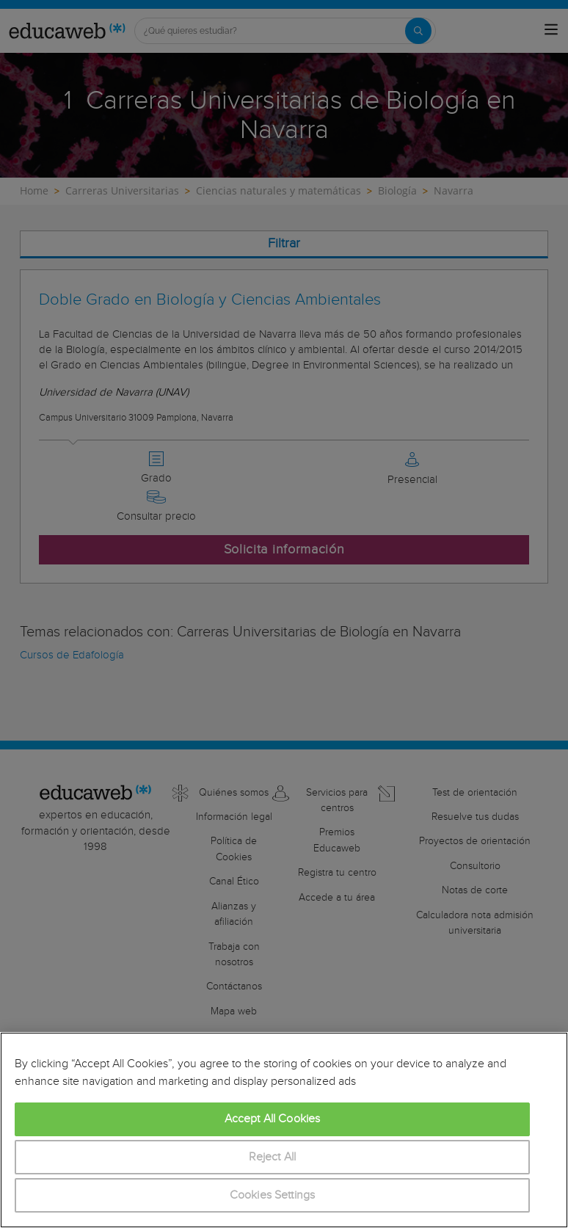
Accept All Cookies (273, 1119)
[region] (284, 1130)
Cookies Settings (273, 1195)
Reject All (272, 1157)
